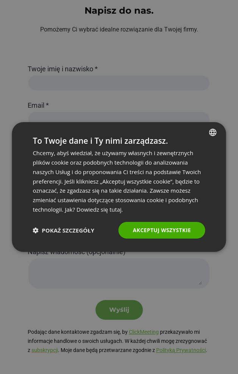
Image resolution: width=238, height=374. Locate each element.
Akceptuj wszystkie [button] (161, 229)
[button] (63, 230)
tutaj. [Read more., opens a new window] (116, 209)
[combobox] (213, 132)
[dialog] (119, 187)
